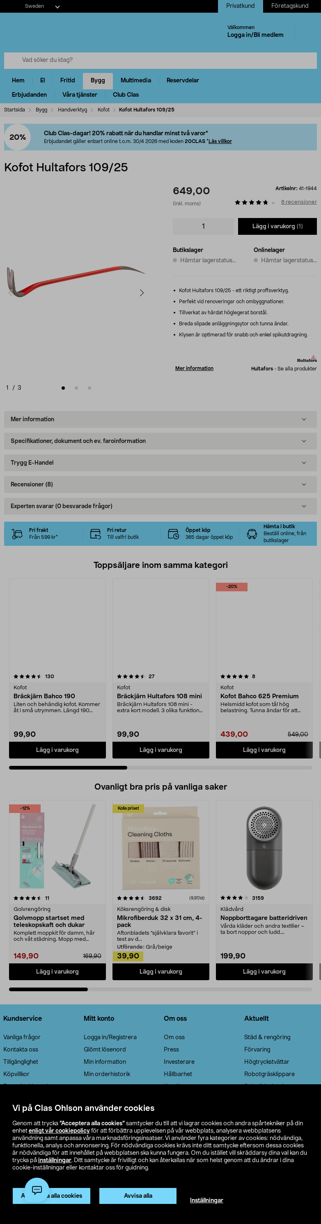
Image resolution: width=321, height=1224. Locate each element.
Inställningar (206, 1201)
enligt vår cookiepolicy (59, 1131)
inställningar (54, 1160)
